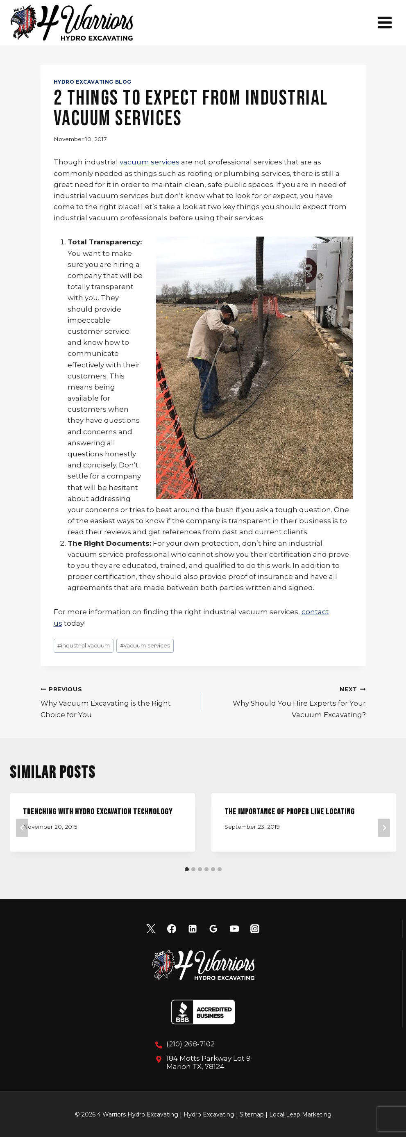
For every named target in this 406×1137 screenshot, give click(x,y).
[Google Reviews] (213, 929)
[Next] (384, 827)
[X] (151, 929)
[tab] (187, 869)
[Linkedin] (193, 929)
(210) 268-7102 (190, 1044)
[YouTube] (234, 929)
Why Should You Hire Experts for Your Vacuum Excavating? (288, 701)
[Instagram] (255, 929)
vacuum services (149, 162)
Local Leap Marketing (300, 1114)
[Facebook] (172, 929)
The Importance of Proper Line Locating (290, 812)
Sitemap (252, 1114)
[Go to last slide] (22, 827)
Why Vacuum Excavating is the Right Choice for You (118, 701)
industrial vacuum (83, 645)
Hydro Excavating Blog (93, 82)
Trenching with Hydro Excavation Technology (97, 812)
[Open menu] (384, 22)
